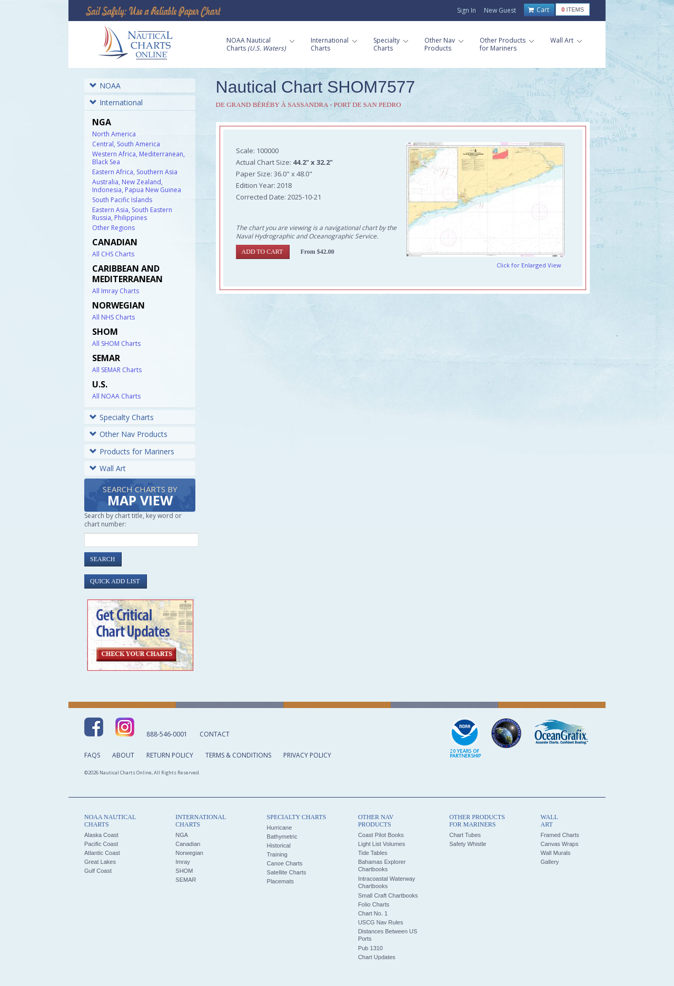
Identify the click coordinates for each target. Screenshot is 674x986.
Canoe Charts (285, 863)
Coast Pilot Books (381, 835)
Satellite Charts (286, 872)
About (123, 755)
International (116, 102)
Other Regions (113, 227)
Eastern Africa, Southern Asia (134, 171)
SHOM (184, 871)
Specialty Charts (122, 417)
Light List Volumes (381, 844)
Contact (215, 734)
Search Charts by (140, 497)
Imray (182, 862)
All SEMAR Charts (117, 369)
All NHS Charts (113, 317)
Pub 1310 (370, 948)
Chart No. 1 (373, 913)
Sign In (466, 10)
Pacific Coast (101, 844)
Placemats (280, 881)
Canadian (187, 844)
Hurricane (279, 827)
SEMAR (185, 880)
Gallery (549, 862)
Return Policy (169, 755)
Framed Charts (559, 835)
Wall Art (108, 468)
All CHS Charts (113, 254)
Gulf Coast (98, 871)
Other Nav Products (128, 434)
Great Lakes (100, 862)
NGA (181, 835)
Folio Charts (373, 904)
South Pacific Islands (122, 199)
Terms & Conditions (238, 755)
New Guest (500, 10)
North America (114, 134)
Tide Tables (373, 853)
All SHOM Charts (116, 343)
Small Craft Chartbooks (388, 895)
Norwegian (189, 853)
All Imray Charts (115, 290)
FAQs (92, 755)
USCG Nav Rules (380, 922)
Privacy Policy (307, 755)
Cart (538, 10)
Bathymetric (282, 836)
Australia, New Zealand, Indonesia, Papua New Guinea (136, 185)
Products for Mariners (132, 451)
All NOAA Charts (116, 396)
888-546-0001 (166, 734)
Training (277, 854)
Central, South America (126, 144)
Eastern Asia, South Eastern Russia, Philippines (132, 213)
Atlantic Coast (102, 853)
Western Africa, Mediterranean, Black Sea (138, 158)
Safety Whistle (467, 844)
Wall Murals (555, 853)
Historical (279, 845)
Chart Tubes (465, 835)
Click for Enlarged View (529, 265)
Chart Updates (376, 957)
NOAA (105, 86)
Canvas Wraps (559, 844)
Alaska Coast (101, 835)
